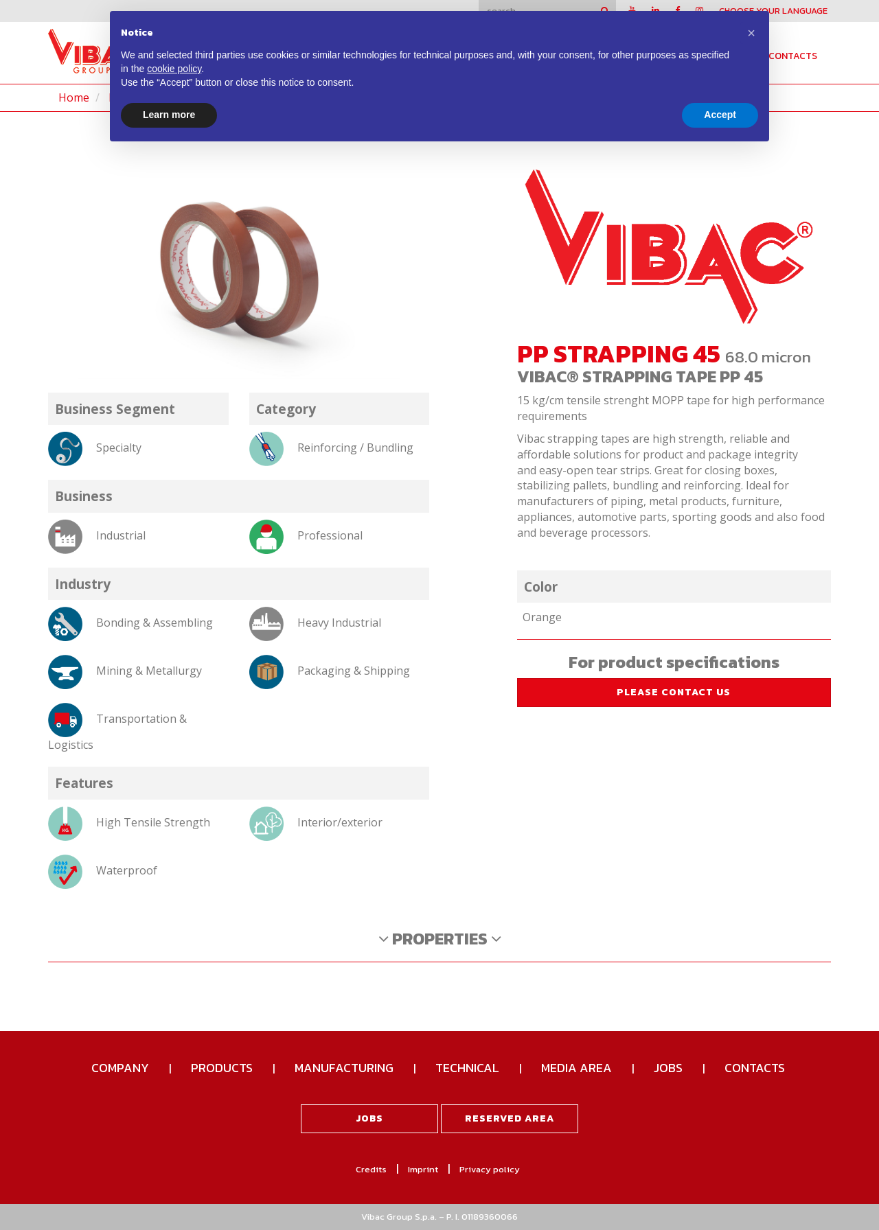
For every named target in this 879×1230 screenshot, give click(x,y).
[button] (751, 33)
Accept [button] (720, 114)
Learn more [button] (169, 114)
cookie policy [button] (174, 68)
